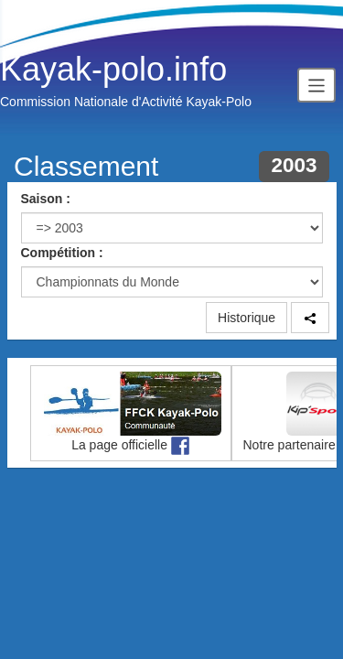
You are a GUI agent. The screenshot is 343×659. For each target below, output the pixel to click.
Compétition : (62, 252)
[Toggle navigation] (316, 85)
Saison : (45, 198)
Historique (246, 317)
